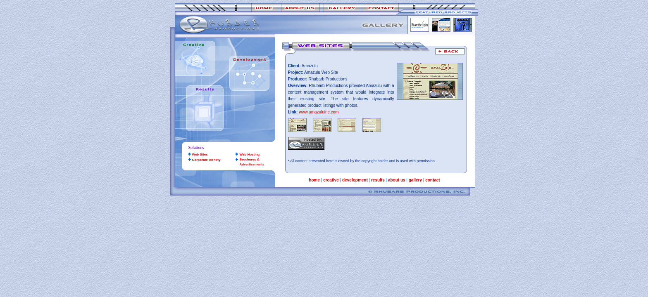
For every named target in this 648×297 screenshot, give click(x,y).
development (355, 180)
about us (396, 180)
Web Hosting (249, 154)
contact (432, 180)
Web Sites (200, 154)
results (378, 180)
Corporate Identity (206, 160)
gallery (415, 180)
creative (331, 180)
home (314, 180)
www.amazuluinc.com (318, 112)
